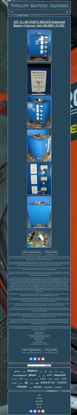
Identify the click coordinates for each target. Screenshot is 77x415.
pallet (14, 383)
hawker (26, 379)
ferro (56, 372)
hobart (43, 379)
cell (21, 378)
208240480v (48, 387)
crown (36, 379)
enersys (37, 386)
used (43, 376)
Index (39, 395)
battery (32, 371)
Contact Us (39, 398)
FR (40, 407)
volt (49, 375)
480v (39, 376)
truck (24, 372)
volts (31, 379)
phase (32, 375)
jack (41, 372)
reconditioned (20, 375)
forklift (62, 382)
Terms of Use (39, 404)
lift (26, 382)
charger (22, 386)
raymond (14, 379)
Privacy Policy (39, 401)
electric (48, 382)
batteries (58, 387)
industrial (59, 375)
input (51, 372)
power (17, 371)
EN (38, 407)
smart (31, 383)
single (50, 379)
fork (30, 387)
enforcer (62, 372)
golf (37, 383)
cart (45, 372)
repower (21, 383)
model (56, 379)
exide (64, 378)
